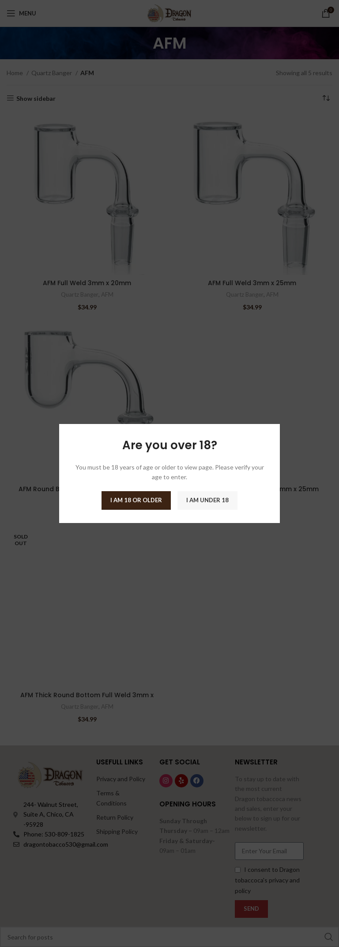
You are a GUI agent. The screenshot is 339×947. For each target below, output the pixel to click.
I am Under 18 (207, 500)
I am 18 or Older (136, 500)
